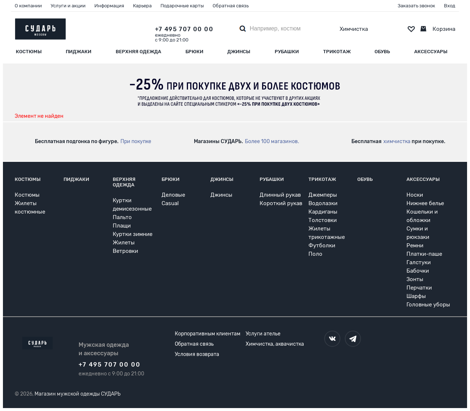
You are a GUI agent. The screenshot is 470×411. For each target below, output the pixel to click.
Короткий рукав (281, 203)
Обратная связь (231, 5)
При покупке (135, 141)
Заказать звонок (416, 5)
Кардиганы (322, 211)
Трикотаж (337, 51)
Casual (170, 203)
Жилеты (124, 242)
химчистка (397, 141)
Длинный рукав (280, 195)
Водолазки (322, 203)
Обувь (382, 51)
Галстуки (418, 262)
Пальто (122, 217)
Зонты (414, 279)
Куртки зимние (132, 234)
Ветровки (125, 251)
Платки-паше (424, 254)
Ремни (414, 245)
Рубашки (287, 51)
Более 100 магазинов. (272, 141)
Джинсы (238, 51)
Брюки (194, 51)
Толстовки (322, 220)
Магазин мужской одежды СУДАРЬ (77, 394)
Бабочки (417, 271)
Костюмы (29, 51)
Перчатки (419, 287)
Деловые (173, 195)
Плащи (122, 225)
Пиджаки (78, 51)
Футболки (321, 245)
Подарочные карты (182, 5)
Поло (315, 254)
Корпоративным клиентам (208, 334)
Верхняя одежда (138, 51)
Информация (109, 5)
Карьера (142, 5)
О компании (28, 5)
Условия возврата (197, 354)
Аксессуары (431, 51)
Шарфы (416, 296)
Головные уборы (428, 304)
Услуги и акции (68, 5)
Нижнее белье (425, 203)
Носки (414, 195)
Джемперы (322, 195)
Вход (449, 5)
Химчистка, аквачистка (275, 344)
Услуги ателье (263, 334)
